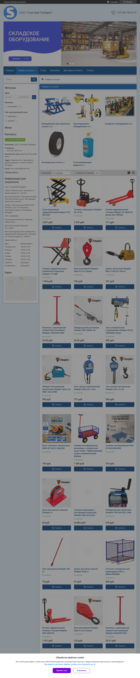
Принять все (61, 670)
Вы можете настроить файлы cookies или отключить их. (69, 664)
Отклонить (81, 670)
